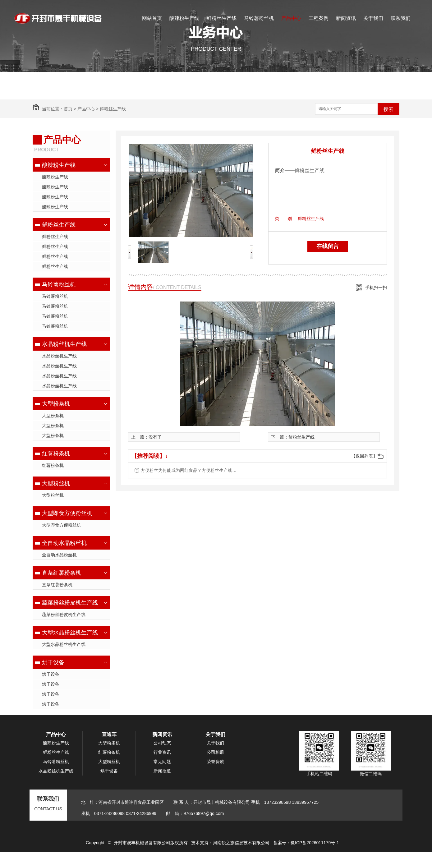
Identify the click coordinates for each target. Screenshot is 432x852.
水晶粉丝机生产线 (64, 344)
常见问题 (162, 761)
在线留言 (327, 246)
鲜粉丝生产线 (222, 18)
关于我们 (373, 18)
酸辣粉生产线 (184, 18)
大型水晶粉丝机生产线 (70, 632)
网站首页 (152, 18)
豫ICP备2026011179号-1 (315, 842)
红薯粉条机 (56, 453)
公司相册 (215, 752)
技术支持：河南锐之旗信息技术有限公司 (230, 842)
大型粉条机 (56, 404)
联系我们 (401, 18)
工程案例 (319, 18)
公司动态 (162, 742)
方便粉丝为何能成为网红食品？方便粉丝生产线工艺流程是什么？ (190, 470)
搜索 (388, 109)
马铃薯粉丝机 (259, 18)
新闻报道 (162, 770)
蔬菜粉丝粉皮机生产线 (70, 603)
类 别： (285, 218)
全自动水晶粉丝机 (64, 543)
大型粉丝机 (56, 483)
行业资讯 (162, 752)
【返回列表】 (364, 456)
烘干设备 (53, 662)
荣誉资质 (215, 761)
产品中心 (291, 18)
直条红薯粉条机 (61, 573)
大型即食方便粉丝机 (67, 513)
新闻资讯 (346, 18)
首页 (68, 108)
